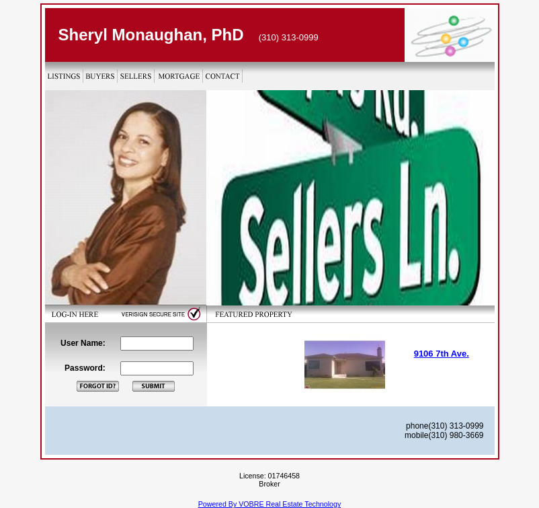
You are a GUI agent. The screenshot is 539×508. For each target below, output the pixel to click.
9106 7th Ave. (441, 354)
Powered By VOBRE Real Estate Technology (269, 504)
